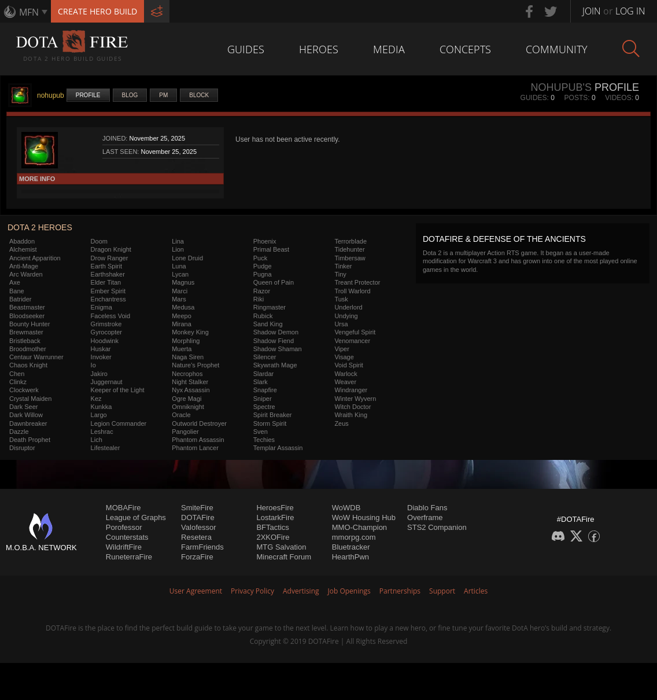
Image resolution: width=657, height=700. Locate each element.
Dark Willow (26, 414)
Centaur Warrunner (36, 356)
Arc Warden (26, 274)
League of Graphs (136, 517)
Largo (99, 414)
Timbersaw (349, 258)
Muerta (181, 348)
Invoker (101, 356)
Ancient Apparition (35, 258)
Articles (476, 591)
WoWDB (346, 507)
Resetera (196, 537)
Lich (96, 439)
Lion (178, 249)
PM (163, 95)
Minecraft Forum (283, 556)
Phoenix (264, 241)
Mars (179, 299)
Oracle (181, 414)
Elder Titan (106, 282)
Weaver (345, 381)
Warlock (345, 373)
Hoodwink (105, 340)
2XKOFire (272, 537)
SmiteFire (197, 507)
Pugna (262, 274)
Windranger (350, 389)
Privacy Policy (252, 591)
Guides (245, 49)
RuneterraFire (129, 556)
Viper (341, 348)
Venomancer (352, 340)
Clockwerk (24, 389)
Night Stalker (190, 381)
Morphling (186, 340)
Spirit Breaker (272, 414)
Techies (264, 439)
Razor (261, 291)
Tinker (343, 266)
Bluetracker (351, 547)
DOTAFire (198, 517)
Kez (96, 398)
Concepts (465, 49)
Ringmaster (269, 307)
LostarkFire (275, 517)
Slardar (263, 373)
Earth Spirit (106, 266)
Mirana (181, 323)
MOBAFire (123, 507)
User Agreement (195, 591)
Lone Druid (187, 258)
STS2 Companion (437, 527)
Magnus (183, 282)
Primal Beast (271, 249)
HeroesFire (274, 507)
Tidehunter (349, 249)
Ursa (341, 323)
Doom (99, 241)
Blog (130, 95)
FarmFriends (202, 547)
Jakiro (99, 373)
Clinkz (18, 381)
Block (199, 95)
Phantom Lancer (195, 447)
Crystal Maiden (30, 398)
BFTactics (272, 527)
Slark (260, 381)
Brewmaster (26, 332)
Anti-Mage (23, 266)
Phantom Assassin (198, 439)
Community (557, 49)
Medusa (183, 307)
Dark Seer (23, 406)
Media (389, 49)
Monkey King (190, 332)
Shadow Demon (275, 332)
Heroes (318, 49)
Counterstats (127, 537)
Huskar (101, 348)
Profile (88, 95)
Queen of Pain (273, 282)
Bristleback (24, 340)
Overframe (424, 517)
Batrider (20, 299)
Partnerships (399, 591)
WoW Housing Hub (364, 517)
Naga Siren (188, 356)
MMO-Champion (359, 527)
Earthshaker (108, 274)
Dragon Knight (111, 249)
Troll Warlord (352, 291)
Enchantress (108, 299)
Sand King (268, 323)
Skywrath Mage (275, 365)
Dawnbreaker (28, 423)
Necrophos (187, 373)
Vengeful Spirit (354, 332)
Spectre (264, 406)
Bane (16, 291)
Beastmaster (27, 307)
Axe (14, 282)
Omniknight (188, 406)
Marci (179, 291)
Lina (178, 241)
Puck (260, 258)
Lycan (180, 274)
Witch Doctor (352, 406)
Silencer (264, 356)
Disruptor (22, 447)
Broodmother (27, 348)
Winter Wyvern (355, 398)
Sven (260, 431)
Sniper (262, 398)
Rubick (263, 315)
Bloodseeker (27, 315)
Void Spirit (348, 365)
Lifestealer (105, 447)
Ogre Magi (186, 398)
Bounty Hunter (29, 323)
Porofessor (124, 527)
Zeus (341, 423)
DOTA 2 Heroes (40, 227)
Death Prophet (29, 439)
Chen (16, 373)
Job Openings (349, 591)
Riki (258, 299)
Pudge (262, 266)
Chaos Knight (28, 365)
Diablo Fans (427, 507)
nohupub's (561, 87)
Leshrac (102, 431)
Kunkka (101, 406)
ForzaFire (197, 556)
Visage (343, 356)
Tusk (341, 299)
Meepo (181, 315)
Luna (179, 266)
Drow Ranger (109, 258)
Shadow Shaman (277, 348)
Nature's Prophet (195, 365)
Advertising (301, 591)
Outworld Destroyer (199, 423)
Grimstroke (106, 323)
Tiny (340, 274)
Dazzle (19, 431)
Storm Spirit (269, 423)
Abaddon (22, 241)
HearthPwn (350, 556)
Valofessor (198, 527)
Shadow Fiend (273, 340)
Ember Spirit (108, 291)
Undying (345, 315)
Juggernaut (107, 381)
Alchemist (23, 249)
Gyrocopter (106, 332)
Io (93, 365)
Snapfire (265, 389)
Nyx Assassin (190, 389)
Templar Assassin (278, 447)
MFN (29, 12)
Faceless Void (110, 315)
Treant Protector (357, 282)
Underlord (348, 307)
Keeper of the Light (118, 389)
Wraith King (350, 414)
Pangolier (185, 431)
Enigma (101, 307)
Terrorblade (350, 241)
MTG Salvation (281, 547)
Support (442, 591)
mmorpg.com (354, 537)
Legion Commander (119, 423)
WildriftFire (124, 547)
